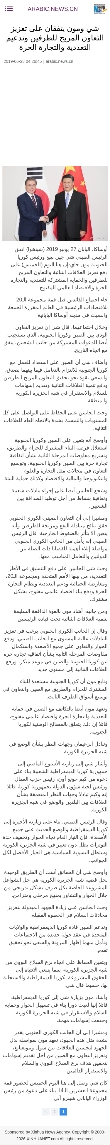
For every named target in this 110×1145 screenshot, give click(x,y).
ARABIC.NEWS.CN (53, 9)
